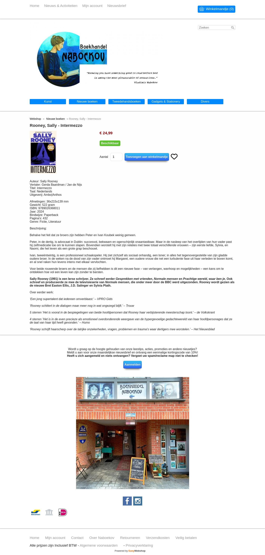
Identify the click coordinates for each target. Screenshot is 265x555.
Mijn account (92, 6)
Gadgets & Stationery (166, 101)
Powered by (130, 550)
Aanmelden (132, 364)
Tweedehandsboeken (126, 101)
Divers (205, 101)
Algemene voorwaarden (99, 545)
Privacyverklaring (139, 545)
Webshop (35, 118)
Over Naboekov (101, 538)
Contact (77, 538)
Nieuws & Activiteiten (60, 6)
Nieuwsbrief (116, 6)
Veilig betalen (186, 538)
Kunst (48, 101)
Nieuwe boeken (87, 101)
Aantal (104, 156)
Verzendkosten (158, 538)
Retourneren (130, 538)
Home (34, 6)
